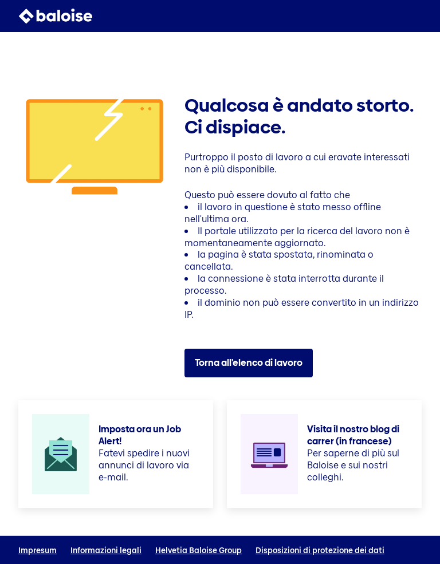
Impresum (37, 550)
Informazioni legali (106, 550)
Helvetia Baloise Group (198, 550)
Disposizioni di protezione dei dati (320, 550)
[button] (415, 16)
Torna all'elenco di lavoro (248, 362)
